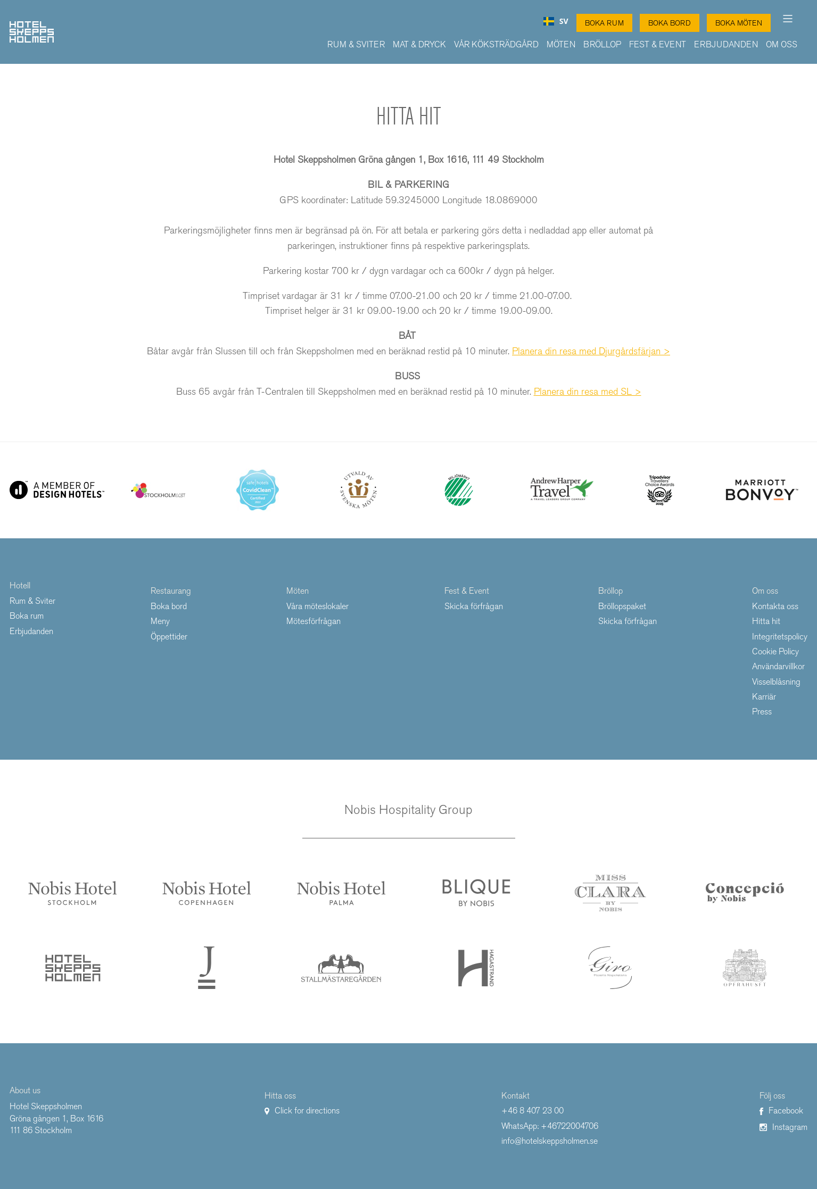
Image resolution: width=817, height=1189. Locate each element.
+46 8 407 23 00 (532, 1110)
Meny (160, 621)
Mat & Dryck (419, 44)
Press (762, 711)
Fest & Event (657, 44)
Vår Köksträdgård (496, 44)
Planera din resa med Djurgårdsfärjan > (591, 351)
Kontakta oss (775, 606)
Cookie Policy (775, 651)
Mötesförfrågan (313, 621)
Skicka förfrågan (473, 606)
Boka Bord (669, 23)
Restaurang (171, 590)
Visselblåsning (776, 681)
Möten (561, 44)
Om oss (781, 44)
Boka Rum (604, 23)
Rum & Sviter (356, 44)
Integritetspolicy (779, 636)
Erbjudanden (726, 44)
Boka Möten (738, 23)
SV (555, 21)
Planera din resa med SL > (587, 391)
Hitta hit (766, 621)
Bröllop (602, 44)
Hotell (20, 585)
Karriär (764, 696)
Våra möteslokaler (317, 606)
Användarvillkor (778, 666)
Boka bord (169, 606)
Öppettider (169, 636)
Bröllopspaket (622, 606)
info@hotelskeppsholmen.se (549, 1140)
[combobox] (555, 21)
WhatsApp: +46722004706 (549, 1126)
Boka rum (27, 615)
